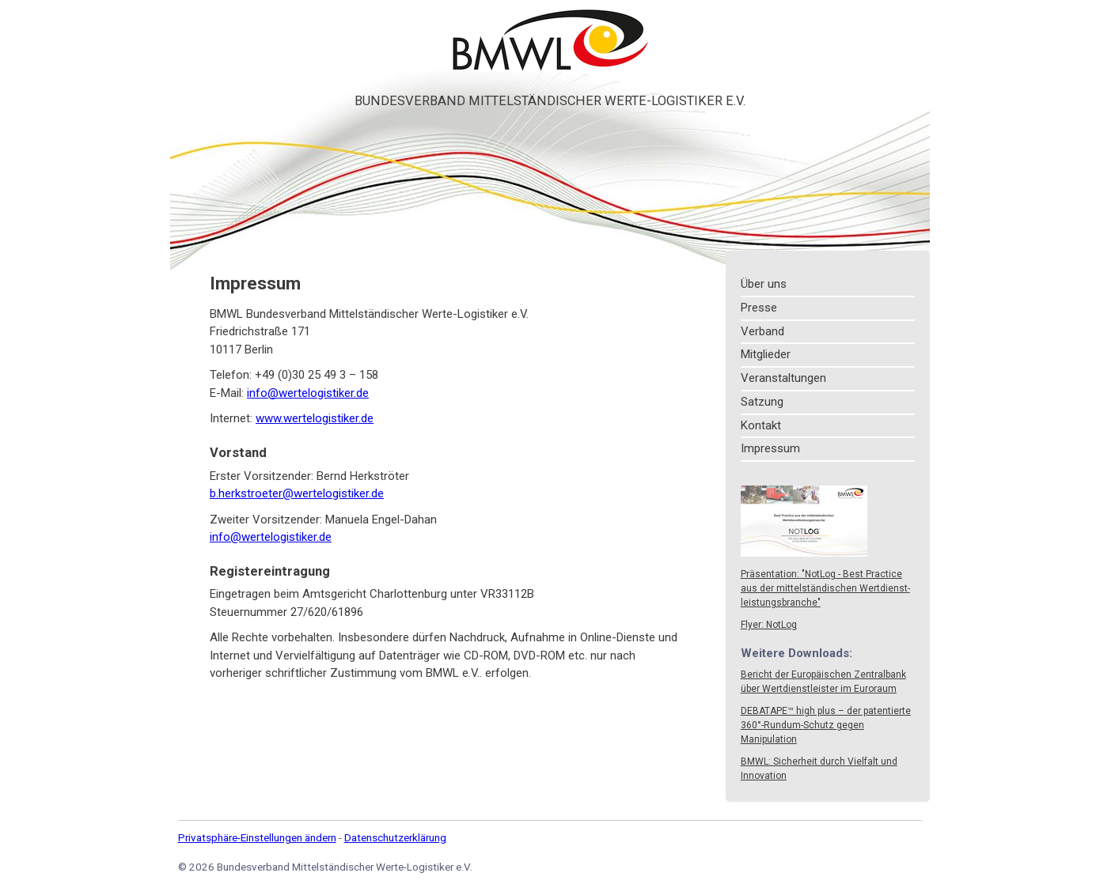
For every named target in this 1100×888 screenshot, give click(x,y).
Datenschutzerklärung (395, 837)
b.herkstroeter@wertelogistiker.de (297, 493)
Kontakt (761, 425)
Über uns (764, 284)
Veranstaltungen (783, 378)
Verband (762, 331)
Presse (759, 307)
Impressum (770, 448)
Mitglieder (766, 354)
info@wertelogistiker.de (308, 393)
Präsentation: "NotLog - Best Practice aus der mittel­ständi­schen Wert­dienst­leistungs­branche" (825, 588)
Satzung (762, 402)
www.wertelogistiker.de (315, 418)
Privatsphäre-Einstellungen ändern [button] (257, 837)
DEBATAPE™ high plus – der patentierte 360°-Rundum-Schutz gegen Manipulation (826, 725)
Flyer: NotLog (769, 624)
